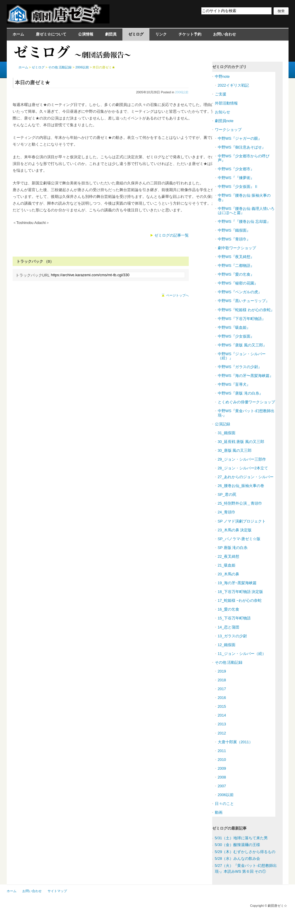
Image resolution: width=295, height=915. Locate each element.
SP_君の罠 (227, 494)
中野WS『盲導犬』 (234, 384)
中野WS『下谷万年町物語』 (242, 318)
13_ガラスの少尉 (232, 636)
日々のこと (224, 803)
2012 (222, 733)
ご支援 (220, 94)
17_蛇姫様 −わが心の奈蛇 (240, 600)
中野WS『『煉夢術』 (236, 178)
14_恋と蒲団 (228, 627)
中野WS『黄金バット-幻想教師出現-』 (246, 413)
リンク (161, 34)
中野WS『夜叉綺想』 (236, 257)
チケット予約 (189, 34)
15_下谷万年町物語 (234, 618)
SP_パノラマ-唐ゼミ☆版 (239, 539)
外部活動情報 (226, 103)
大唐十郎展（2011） (235, 742)
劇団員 (111, 34)
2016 (222, 697)
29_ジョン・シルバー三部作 (242, 459)
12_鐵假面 (226, 645)
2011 (222, 751)
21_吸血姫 (226, 565)
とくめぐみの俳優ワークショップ (246, 402)
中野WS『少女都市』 (236, 169)
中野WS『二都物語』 (236, 265)
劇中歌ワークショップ (237, 248)
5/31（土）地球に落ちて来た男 (241, 838)
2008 (222, 777)
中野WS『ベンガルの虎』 (240, 292)
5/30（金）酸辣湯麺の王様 (237, 844)
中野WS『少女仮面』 (236, 336)
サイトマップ (57, 891)
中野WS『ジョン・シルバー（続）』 (242, 356)
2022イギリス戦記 (233, 85)
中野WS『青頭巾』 (234, 239)
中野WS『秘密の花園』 (238, 283)
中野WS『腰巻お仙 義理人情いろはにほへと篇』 (246, 210)
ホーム (18, 34)
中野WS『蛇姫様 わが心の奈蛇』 (246, 310)
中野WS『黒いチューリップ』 (244, 301)
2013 (222, 724)
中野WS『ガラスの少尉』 (240, 367)
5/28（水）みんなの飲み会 (237, 858)
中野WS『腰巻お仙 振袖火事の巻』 (244, 197)
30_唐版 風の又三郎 (235, 450)
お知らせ (222, 112)
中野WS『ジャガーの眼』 (240, 138)
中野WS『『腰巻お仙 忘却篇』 (244, 221)
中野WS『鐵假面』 (234, 230)
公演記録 (222, 424)
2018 (222, 680)
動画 (218, 812)
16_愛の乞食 (228, 609)
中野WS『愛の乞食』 (236, 274)
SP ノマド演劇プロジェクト (242, 521)
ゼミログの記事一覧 (171, 235)
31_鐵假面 (226, 433)
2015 (222, 706)
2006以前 (181, 92)
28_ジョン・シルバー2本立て (243, 468)
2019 (222, 671)
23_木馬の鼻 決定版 (235, 530)
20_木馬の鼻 (228, 574)
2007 (222, 786)
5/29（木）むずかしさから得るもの (245, 852)
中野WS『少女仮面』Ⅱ (238, 186)
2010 (222, 759)
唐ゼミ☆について (51, 34)
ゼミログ (136, 34)
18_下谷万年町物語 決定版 (240, 591)
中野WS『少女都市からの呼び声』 (244, 158)
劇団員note (224, 121)
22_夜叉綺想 (228, 556)
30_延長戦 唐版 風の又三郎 (241, 441)
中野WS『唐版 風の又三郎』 (242, 345)
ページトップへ (177, 295)
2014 (222, 715)
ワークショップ (228, 129)
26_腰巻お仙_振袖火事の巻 (241, 485)
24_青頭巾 (226, 512)
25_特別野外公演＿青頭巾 (240, 503)
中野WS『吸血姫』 (234, 327)
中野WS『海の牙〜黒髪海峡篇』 (246, 375)
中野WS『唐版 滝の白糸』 (240, 393)
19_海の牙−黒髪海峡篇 (237, 583)
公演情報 (85, 34)
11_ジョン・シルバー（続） (242, 653)
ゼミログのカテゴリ (229, 67)
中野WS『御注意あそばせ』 (242, 147)
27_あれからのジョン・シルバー (246, 477)
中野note (222, 76)
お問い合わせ (224, 34)
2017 (222, 689)
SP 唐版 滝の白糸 (233, 547)
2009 (222, 768)
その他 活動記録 (60, 67)
